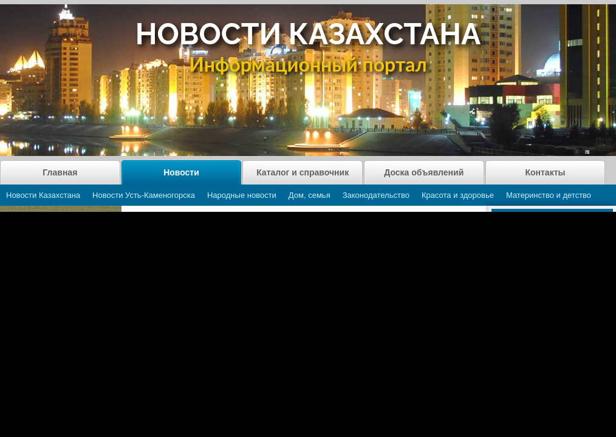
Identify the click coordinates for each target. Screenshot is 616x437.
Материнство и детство (548, 195)
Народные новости (241, 195)
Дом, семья (309, 195)
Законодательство (376, 195)
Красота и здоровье (458, 195)
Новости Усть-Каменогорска (143, 195)
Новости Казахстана (43, 195)
